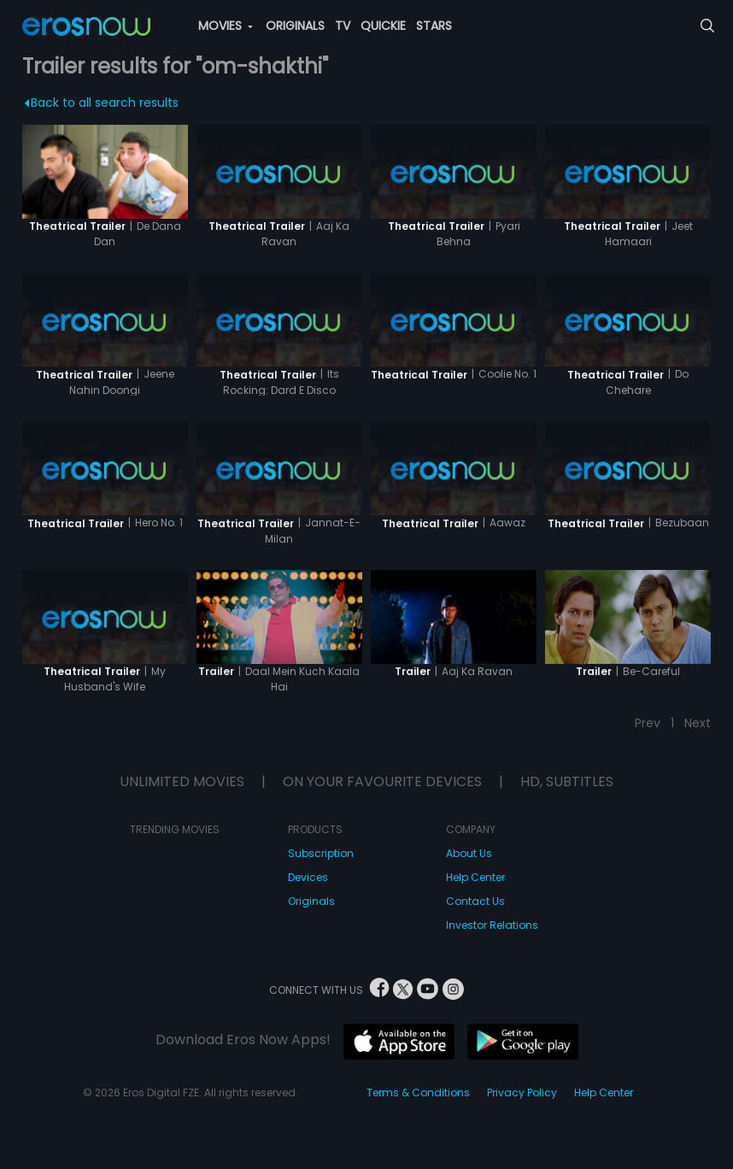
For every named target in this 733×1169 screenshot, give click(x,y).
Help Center (475, 877)
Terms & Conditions (418, 1092)
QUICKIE (383, 25)
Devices (308, 877)
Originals (311, 901)
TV (342, 25)
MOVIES (225, 25)
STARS (434, 25)
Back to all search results (101, 102)
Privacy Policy (522, 1092)
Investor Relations (492, 925)
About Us (469, 853)
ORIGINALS (295, 25)
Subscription (321, 853)
